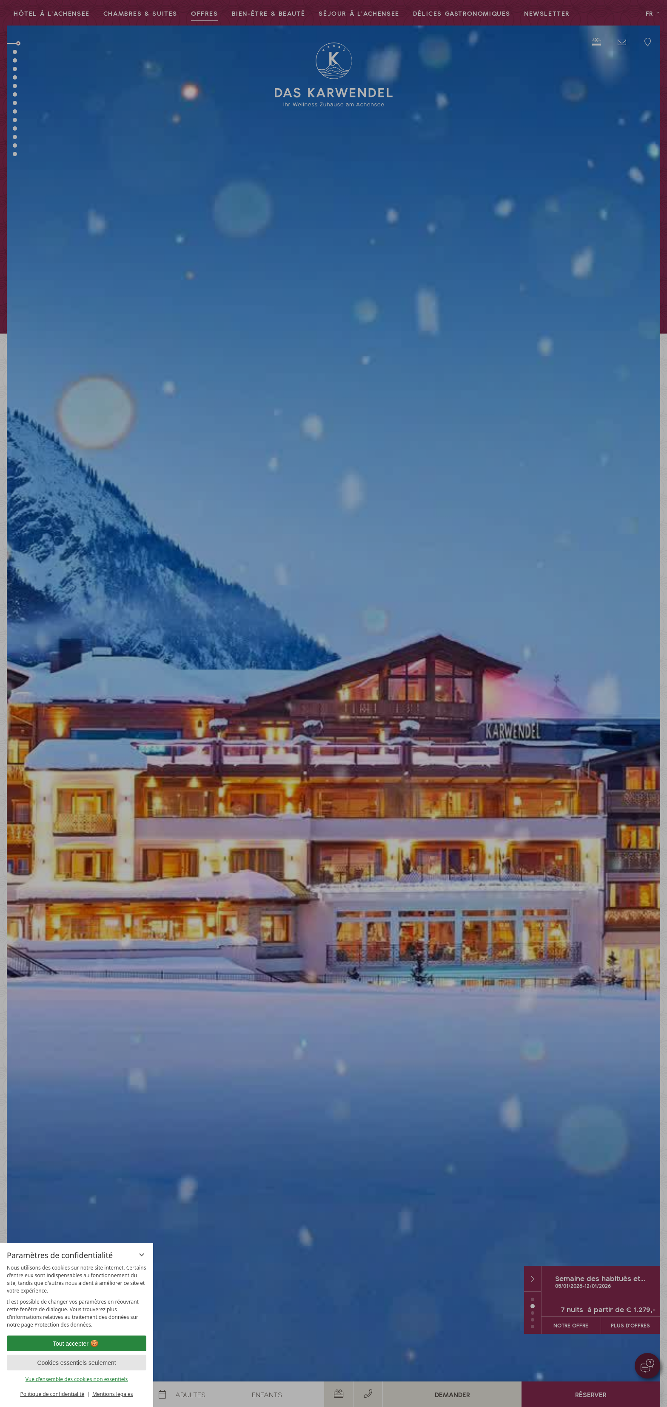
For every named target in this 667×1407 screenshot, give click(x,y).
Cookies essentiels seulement (76, 1362)
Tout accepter (76, 1343)
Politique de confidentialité (52, 1394)
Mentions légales (112, 1394)
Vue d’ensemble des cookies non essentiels (77, 1379)
